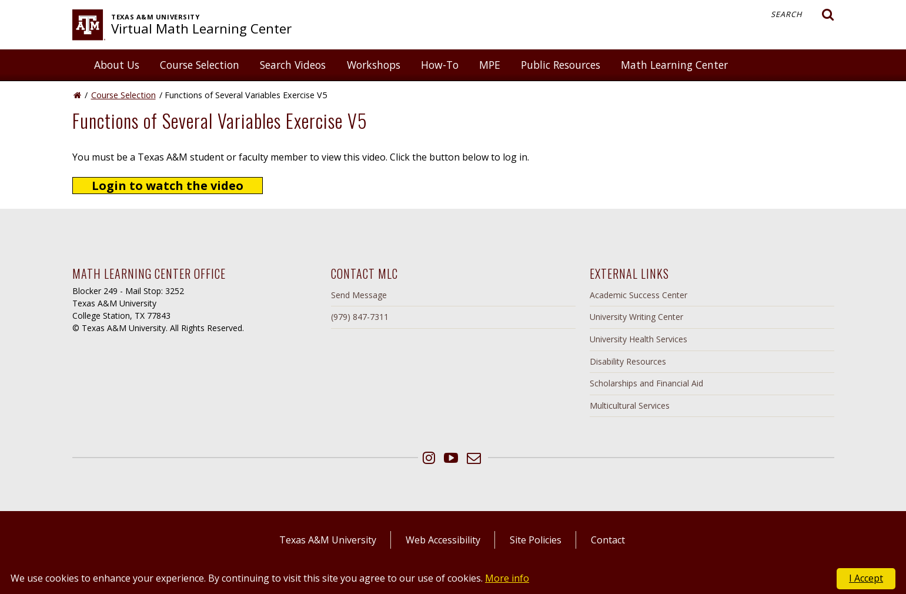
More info (507, 578)
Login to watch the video (167, 185)
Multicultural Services (630, 405)
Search (802, 14)
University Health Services (638, 339)
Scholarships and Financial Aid (646, 383)
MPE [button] (489, 65)
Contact (608, 539)
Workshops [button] (373, 65)
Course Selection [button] (199, 65)
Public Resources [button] (560, 65)
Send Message (359, 295)
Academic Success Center (638, 295)
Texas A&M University (327, 539)
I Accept (866, 578)
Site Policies (535, 539)
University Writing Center (636, 316)
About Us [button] (116, 65)
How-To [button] (440, 65)
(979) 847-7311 (360, 316)
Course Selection (123, 95)
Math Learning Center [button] (674, 65)
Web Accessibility (443, 539)
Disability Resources (628, 361)
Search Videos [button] (293, 65)
